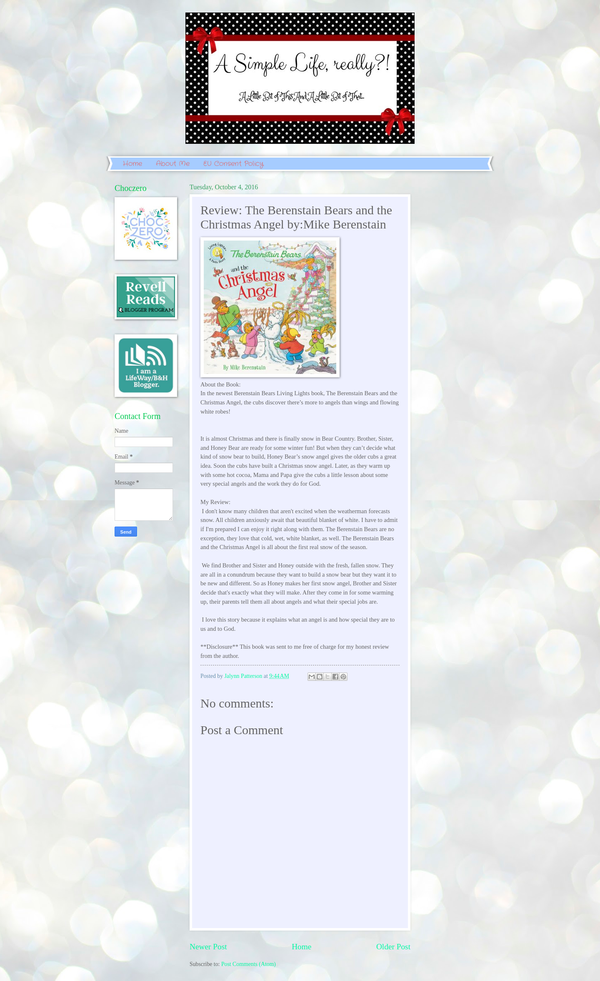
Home (132, 163)
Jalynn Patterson (244, 676)
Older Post (393, 946)
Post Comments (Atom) (248, 964)
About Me (173, 163)
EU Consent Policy (233, 163)
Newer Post (208, 946)
